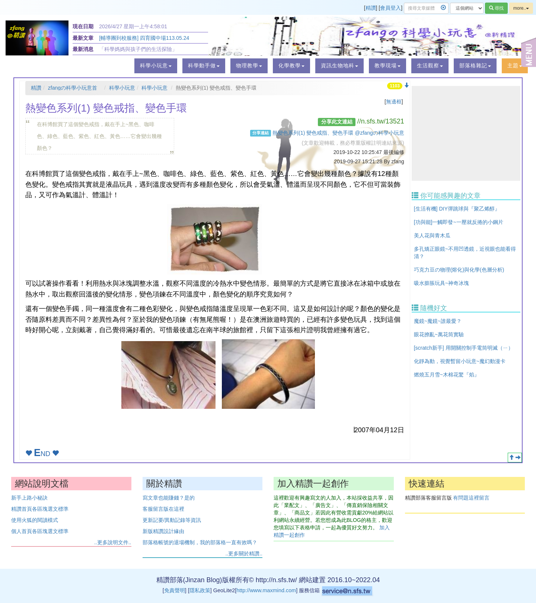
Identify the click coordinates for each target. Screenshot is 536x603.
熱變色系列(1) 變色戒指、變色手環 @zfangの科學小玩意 (338, 133)
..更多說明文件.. (112, 542)
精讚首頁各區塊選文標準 (39, 509)
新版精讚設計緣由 (163, 531)
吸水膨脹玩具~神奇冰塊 (441, 283)
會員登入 (390, 8)
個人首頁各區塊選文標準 (39, 531)
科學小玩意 (122, 88)
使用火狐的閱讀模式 (34, 520)
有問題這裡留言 (471, 498)
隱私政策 (199, 590)
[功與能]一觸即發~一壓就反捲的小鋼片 (458, 222)
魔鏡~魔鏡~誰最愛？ (438, 321)
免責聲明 (174, 590)
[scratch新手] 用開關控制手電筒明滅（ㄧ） (463, 348)
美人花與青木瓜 (432, 235)
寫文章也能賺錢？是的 (169, 498)
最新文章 (83, 38)
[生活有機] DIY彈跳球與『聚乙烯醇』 (457, 209)
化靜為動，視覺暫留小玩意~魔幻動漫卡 (459, 361)
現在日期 (83, 26)
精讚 (371, 8)
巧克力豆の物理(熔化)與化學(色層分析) (459, 270)
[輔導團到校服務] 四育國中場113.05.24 (144, 38)
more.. (521, 8)
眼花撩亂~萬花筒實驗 (439, 334)
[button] (155, 65)
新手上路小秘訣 (29, 498)
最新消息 (83, 49)
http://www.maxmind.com (266, 590)
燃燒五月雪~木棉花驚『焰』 (446, 375)
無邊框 (394, 102)
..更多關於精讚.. (243, 554)
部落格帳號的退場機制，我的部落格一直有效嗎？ (200, 542)
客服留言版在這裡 (163, 509)
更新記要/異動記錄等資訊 (172, 520)
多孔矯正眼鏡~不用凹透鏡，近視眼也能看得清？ (465, 252)
